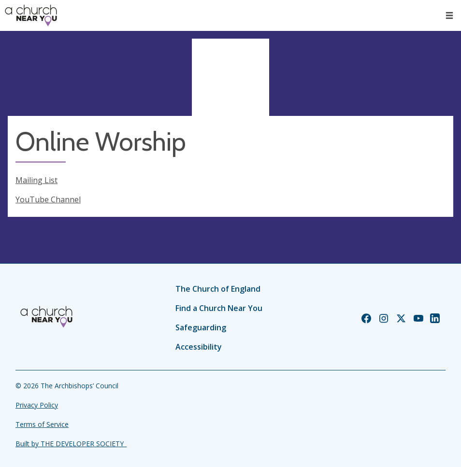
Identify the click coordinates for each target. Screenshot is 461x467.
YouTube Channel (48, 199)
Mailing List (36, 180)
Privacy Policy (36, 405)
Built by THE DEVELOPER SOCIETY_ (71, 443)
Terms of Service (42, 424)
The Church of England (217, 288)
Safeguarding (200, 327)
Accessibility (198, 346)
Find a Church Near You (218, 308)
